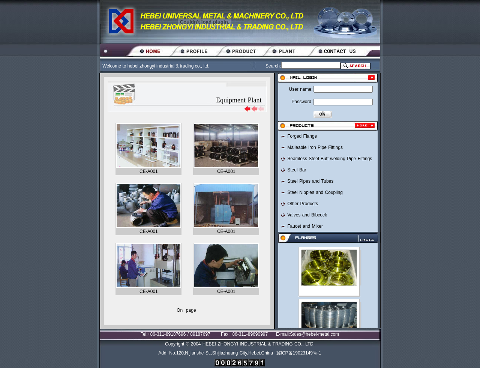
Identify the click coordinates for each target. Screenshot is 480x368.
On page (186, 310)
